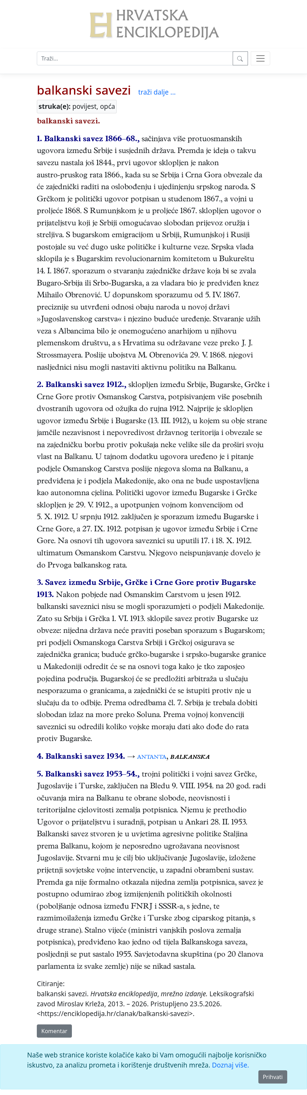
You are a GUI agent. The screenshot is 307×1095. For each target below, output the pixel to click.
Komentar (54, 1031)
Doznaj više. (230, 1065)
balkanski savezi (84, 89)
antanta (151, 757)
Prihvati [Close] (273, 1077)
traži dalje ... (157, 92)
